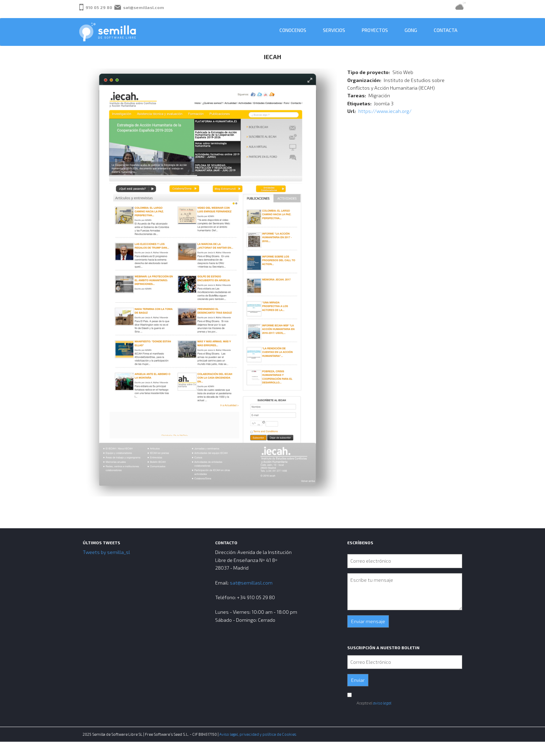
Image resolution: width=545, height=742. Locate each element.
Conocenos (292, 30)
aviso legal (382, 703)
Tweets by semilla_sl (106, 552)
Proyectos (375, 30)
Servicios (334, 30)
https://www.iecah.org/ (385, 111)
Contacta (445, 30)
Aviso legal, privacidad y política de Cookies (257, 734)
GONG (411, 30)
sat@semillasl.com (143, 7)
